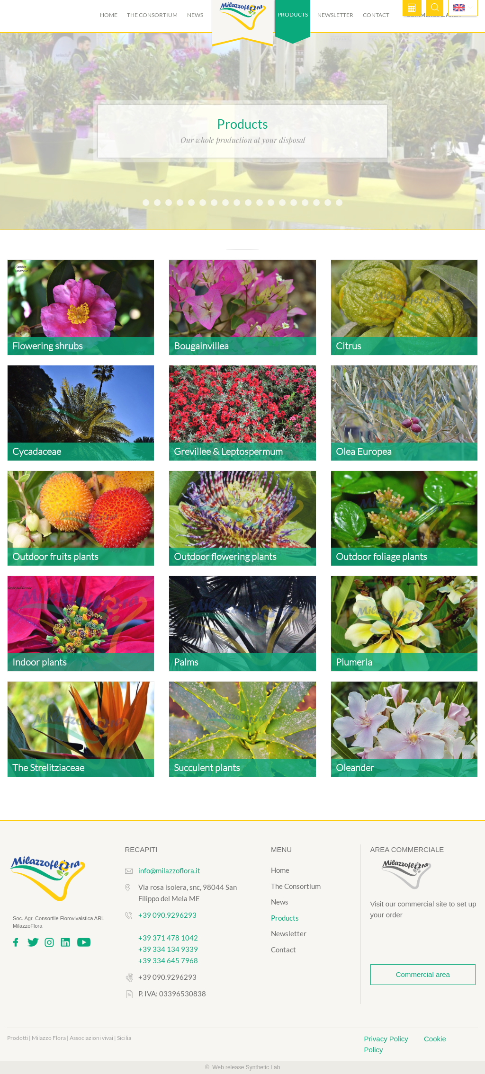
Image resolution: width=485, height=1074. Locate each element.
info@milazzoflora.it (169, 870)
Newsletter (335, 14)
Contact (376, 14)
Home (108, 14)
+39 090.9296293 (167, 915)
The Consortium (152, 14)
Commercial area (423, 974)
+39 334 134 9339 (168, 949)
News (195, 14)
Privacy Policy (387, 1039)
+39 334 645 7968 (168, 960)
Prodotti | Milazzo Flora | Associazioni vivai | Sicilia (69, 1037)
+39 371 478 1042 (168, 937)
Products (285, 918)
